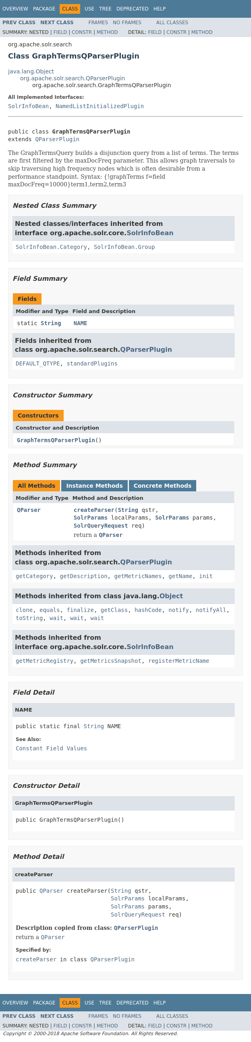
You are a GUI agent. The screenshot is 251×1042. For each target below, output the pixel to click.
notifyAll (211, 610)
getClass (114, 610)
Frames (98, 22)
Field (60, 32)
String (51, 323)
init (206, 576)
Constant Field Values (51, 748)
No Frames (127, 22)
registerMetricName (179, 661)
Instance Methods (94, 485)
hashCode (148, 610)
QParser (29, 510)
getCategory (34, 576)
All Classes (172, 22)
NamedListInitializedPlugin (100, 106)
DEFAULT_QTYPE (38, 363)
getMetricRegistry (44, 661)
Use (89, 9)
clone (24, 610)
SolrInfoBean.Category (51, 247)
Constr (82, 32)
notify (178, 610)
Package (44, 9)
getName (180, 576)
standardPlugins (91, 363)
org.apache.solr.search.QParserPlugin (72, 78)
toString (29, 618)
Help (160, 9)
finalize (79, 610)
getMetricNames (138, 576)
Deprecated (132, 9)
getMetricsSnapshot (110, 661)
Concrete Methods (163, 485)
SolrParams (91, 517)
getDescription (84, 576)
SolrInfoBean (28, 106)
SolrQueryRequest (101, 525)
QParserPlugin (57, 139)
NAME (80, 323)
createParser (94, 510)
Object (171, 596)
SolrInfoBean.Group (124, 247)
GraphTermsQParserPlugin (56, 440)
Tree (105, 9)
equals (49, 610)
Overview (15, 9)
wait (56, 618)
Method (107, 32)
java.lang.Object (31, 71)
